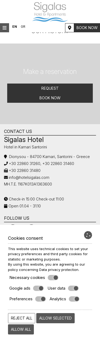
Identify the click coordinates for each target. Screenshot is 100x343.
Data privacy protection (58, 269)
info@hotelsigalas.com (29, 177)
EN (14, 27)
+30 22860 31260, (24, 163)
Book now (87, 27)
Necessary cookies (33, 277)
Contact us (18, 131)
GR (23, 27)
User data (63, 288)
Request (50, 88)
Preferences (27, 299)
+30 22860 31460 (57, 163)
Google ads (26, 288)
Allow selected (55, 318)
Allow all (21, 329)
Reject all (21, 318)
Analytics (64, 299)
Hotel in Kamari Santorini (25, 147)
